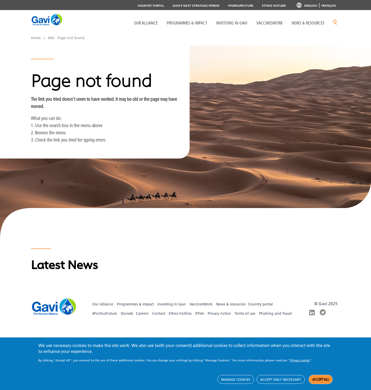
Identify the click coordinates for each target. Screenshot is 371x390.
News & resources (308, 23)
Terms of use (244, 313)
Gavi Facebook (323, 325)
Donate (127, 313)
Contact (158, 313)
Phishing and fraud (275, 313)
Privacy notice (219, 313)
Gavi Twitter (323, 312)
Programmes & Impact (187, 23)
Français (328, 5)
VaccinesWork (269, 23)
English (310, 5)
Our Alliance (146, 23)
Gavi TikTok (323, 332)
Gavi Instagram (312, 325)
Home (36, 38)
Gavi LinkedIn (312, 313)
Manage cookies (235, 379)
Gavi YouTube (312, 332)
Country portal (151, 5)
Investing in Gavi (231, 23)
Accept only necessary (280, 379)
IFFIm (199, 313)
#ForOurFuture (241, 5)
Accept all (320, 379)
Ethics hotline (180, 313)
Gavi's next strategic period (196, 5)
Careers (142, 313)
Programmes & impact (135, 304)
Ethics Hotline (274, 5)
